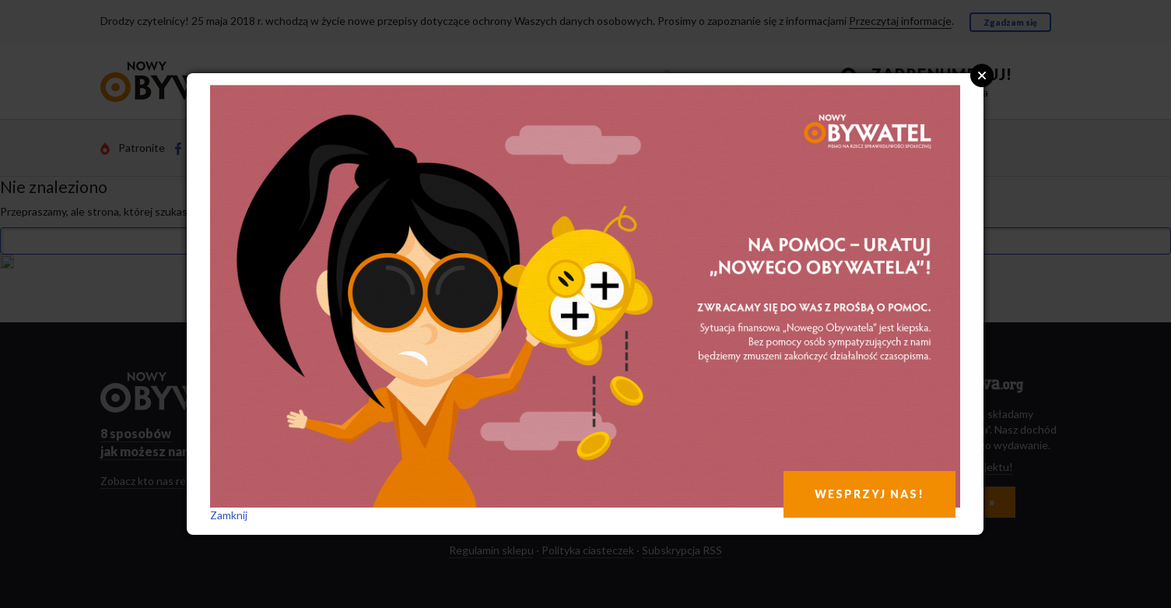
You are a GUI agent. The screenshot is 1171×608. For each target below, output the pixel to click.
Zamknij (228, 515)
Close (982, 75)
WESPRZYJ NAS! (869, 494)
